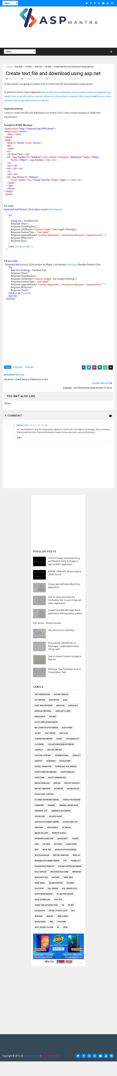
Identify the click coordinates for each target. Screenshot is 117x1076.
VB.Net (48, 66)
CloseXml (39, 744)
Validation (40, 911)
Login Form (71, 844)
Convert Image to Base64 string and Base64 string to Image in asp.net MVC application (64, 561)
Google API (40, 816)
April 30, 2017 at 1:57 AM (36, 425)
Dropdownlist (68, 772)
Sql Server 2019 (69, 888)
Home (9, 66)
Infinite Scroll (59, 833)
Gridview (39, 827)
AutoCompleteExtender (46, 722)
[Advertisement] (61, 520)
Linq (37, 844)
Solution (39, 888)
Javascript (62, 839)
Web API (49, 916)
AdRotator (54, 700)
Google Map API (70, 822)
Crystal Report (54, 750)
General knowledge (68, 805)
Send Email (40, 883)
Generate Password (60, 811)
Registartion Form (59, 872)
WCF (73, 911)
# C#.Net (29, 367)
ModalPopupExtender (65, 850)
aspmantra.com (32, 1056)
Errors (57, 783)
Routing (55, 877)
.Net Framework (42, 694)
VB (63, 905)
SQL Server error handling (61, 630)
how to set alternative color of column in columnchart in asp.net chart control (52, 96)
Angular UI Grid (62, 711)
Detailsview (65, 761)
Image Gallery (41, 833)
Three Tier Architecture (46, 905)
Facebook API (73, 789)
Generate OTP (41, 811)
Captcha (63, 733)
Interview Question (44, 839)
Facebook (58, 789)
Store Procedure (65, 894)
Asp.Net (18, 66)
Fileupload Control (44, 794)
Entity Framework (57, 778)
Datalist (76, 755)
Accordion (40, 700)
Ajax (65, 700)
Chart (59, 739)
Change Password (43, 739)
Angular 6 (73, 706)
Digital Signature (43, 766)
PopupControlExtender (69, 866)
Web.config (62, 916)
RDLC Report (41, 872)
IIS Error (66, 827)
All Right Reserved (50, 1056)
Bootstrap (67, 728)
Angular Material (43, 711)
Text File (38, 66)
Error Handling (42, 783)
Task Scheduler (42, 900)
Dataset (38, 761)
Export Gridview (42, 789)
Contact (39, 750)
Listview (58, 844)
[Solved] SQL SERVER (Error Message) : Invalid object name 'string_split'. (63, 646)
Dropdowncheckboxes (46, 772)
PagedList (75, 861)
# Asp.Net (17, 367)
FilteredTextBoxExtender (47, 800)
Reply (19, 438)
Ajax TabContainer (43, 706)
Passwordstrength (44, 866)
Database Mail (62, 755)
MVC (37, 850)
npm (65, 927)
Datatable (50, 761)
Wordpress (40, 922)
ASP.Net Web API (61, 694)
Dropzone (39, 778)
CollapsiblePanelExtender (61, 744)
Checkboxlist (72, 739)
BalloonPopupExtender (46, 728)
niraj (20, 425)
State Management (44, 894)
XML (51, 922)
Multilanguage (42, 855)
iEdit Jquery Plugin (44, 927)
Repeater (76, 872)
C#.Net (28, 66)
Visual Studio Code (58, 911)
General (51, 805)
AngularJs (40, 717)
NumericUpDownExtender (47, 861)
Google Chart (55, 816)
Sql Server (53, 888)
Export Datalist (72, 783)
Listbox (46, 844)
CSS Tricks (50, 733)
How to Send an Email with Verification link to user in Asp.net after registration (64, 600)
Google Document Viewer (47, 822)
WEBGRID (38, 916)
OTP (65, 861)
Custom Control (43, 755)
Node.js (76, 855)
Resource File (41, 877)
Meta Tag (47, 850)
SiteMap (70, 883)
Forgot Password (71, 800)
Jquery (75, 839)
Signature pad (56, 883)
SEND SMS (68, 877)
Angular (60, 706)
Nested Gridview (61, 855)
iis (58, 927)
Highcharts (52, 827)
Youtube (61, 922)
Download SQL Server (65, 766)
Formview (39, 805)
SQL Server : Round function (47, 623)
